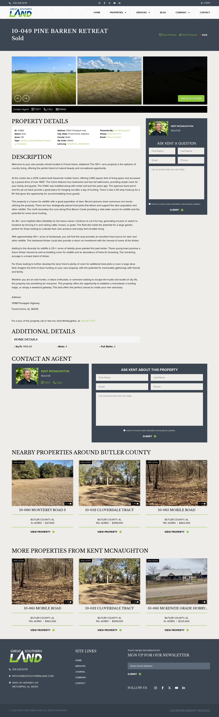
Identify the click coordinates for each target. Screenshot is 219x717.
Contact (205, 12)
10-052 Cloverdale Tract (109, 510)
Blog (163, 12)
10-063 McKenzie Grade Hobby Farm (176, 608)
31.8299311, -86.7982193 (78, 143)
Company (183, 12)
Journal (80, 671)
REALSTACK (204, 710)
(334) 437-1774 (114, 133)
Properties (118, 12)
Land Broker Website (182, 710)
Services (143, 12)
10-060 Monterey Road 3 (42, 510)
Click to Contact (114, 137)
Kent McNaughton (122, 130)
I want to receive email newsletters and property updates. (176, 204)
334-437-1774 (87, 321)
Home (97, 12)
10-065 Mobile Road (176, 510)
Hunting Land (26, 140)
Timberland (21, 143)
